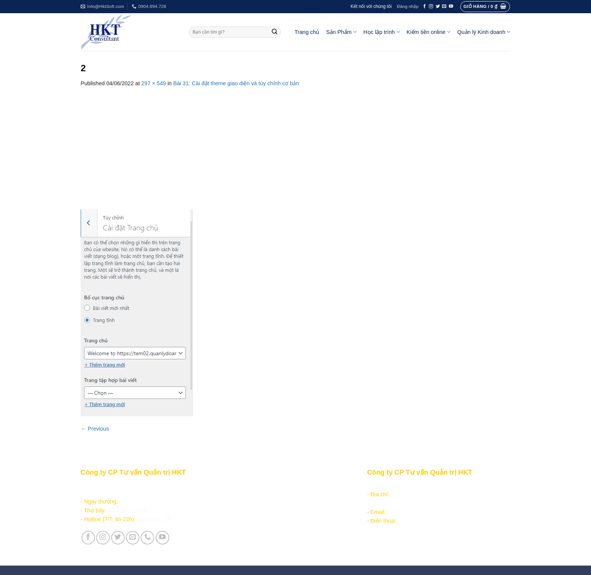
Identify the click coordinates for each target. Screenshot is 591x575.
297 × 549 (153, 83)
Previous (95, 429)
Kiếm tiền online (429, 31)
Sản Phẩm (341, 31)
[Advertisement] (295, 144)
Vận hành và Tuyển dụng (254, 542)
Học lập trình (381, 31)
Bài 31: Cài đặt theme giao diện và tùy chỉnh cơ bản (236, 83)
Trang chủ (306, 32)
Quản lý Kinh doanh (483, 31)
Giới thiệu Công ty (246, 534)
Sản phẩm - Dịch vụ (247, 486)
